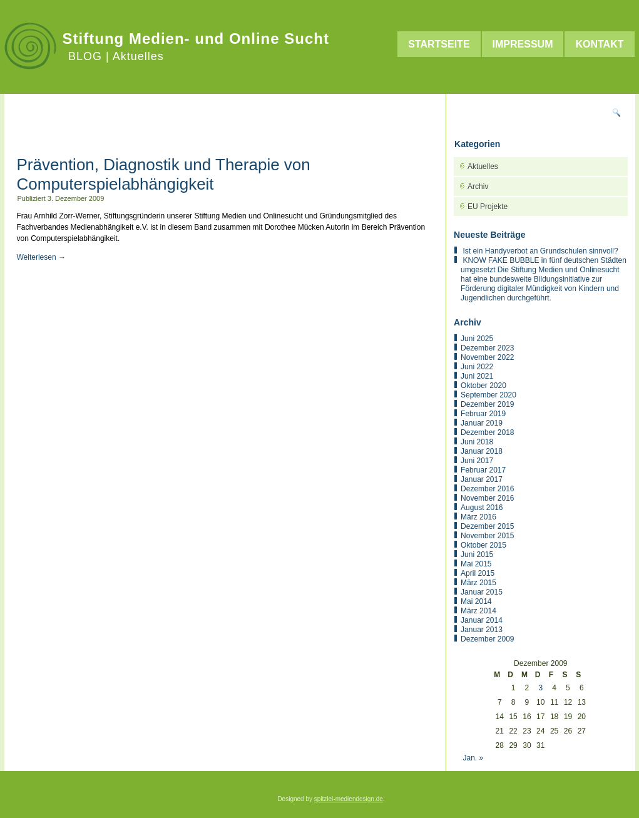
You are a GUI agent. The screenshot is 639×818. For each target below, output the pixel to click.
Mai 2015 (476, 564)
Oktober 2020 (483, 385)
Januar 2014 (482, 620)
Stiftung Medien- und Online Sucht (196, 38)
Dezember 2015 (487, 526)
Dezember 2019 (487, 404)
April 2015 (477, 573)
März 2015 (478, 582)
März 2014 (478, 610)
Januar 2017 (482, 479)
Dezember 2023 (487, 348)
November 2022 (487, 357)
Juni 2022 (477, 366)
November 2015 (487, 535)
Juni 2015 (477, 554)
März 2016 (478, 517)
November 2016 (487, 498)
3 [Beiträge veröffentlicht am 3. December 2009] (540, 687)
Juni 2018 (477, 441)
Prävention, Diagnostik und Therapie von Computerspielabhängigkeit (163, 174)
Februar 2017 (483, 470)
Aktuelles (483, 166)
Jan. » (473, 758)
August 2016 (482, 507)
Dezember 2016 (487, 488)
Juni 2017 (477, 460)
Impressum (523, 44)
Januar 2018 (482, 451)
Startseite (438, 44)
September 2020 (488, 395)
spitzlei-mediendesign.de (348, 798)
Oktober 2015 (483, 545)
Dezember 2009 (487, 639)
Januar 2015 (482, 592)
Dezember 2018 (487, 432)
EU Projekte (488, 206)
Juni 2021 (477, 376)
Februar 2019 (483, 413)
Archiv (478, 186)
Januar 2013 (482, 629)
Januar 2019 (482, 423)
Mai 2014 (476, 601)
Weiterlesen (41, 257)
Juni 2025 (477, 338)
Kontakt (599, 44)
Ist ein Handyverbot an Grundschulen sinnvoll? (540, 251)
